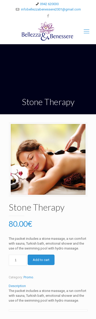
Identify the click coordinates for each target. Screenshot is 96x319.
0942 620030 (49, 4)
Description (17, 286)
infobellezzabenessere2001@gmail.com (50, 9)
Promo (28, 277)
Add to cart (41, 260)
